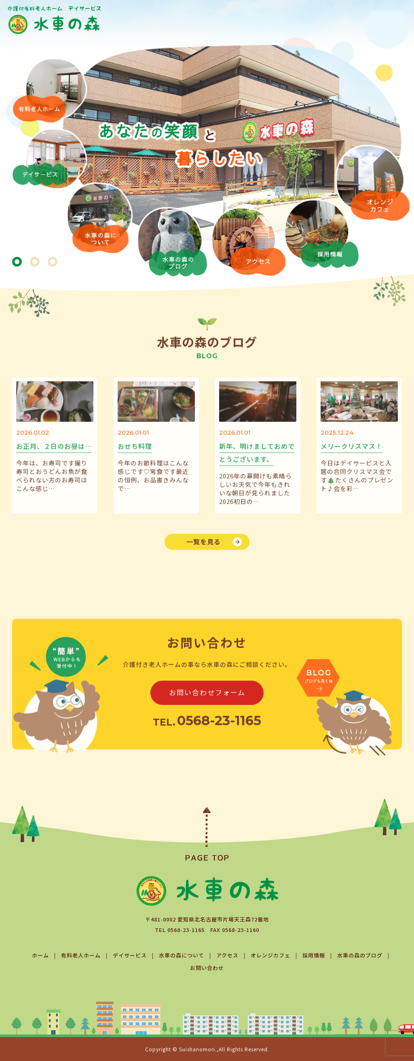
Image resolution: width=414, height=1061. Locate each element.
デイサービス (130, 955)
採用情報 (313, 955)
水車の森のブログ (359, 955)
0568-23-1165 (186, 930)
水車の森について (181, 955)
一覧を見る (203, 552)
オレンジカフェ (270, 955)
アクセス (227, 955)
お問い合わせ (207, 968)
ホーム (40, 955)
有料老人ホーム (81, 955)
